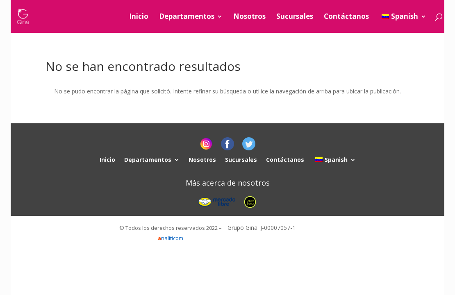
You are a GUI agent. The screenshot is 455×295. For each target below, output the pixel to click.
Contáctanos (346, 17)
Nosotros (249, 17)
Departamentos (186, 17)
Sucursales (294, 17)
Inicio (138, 17)
